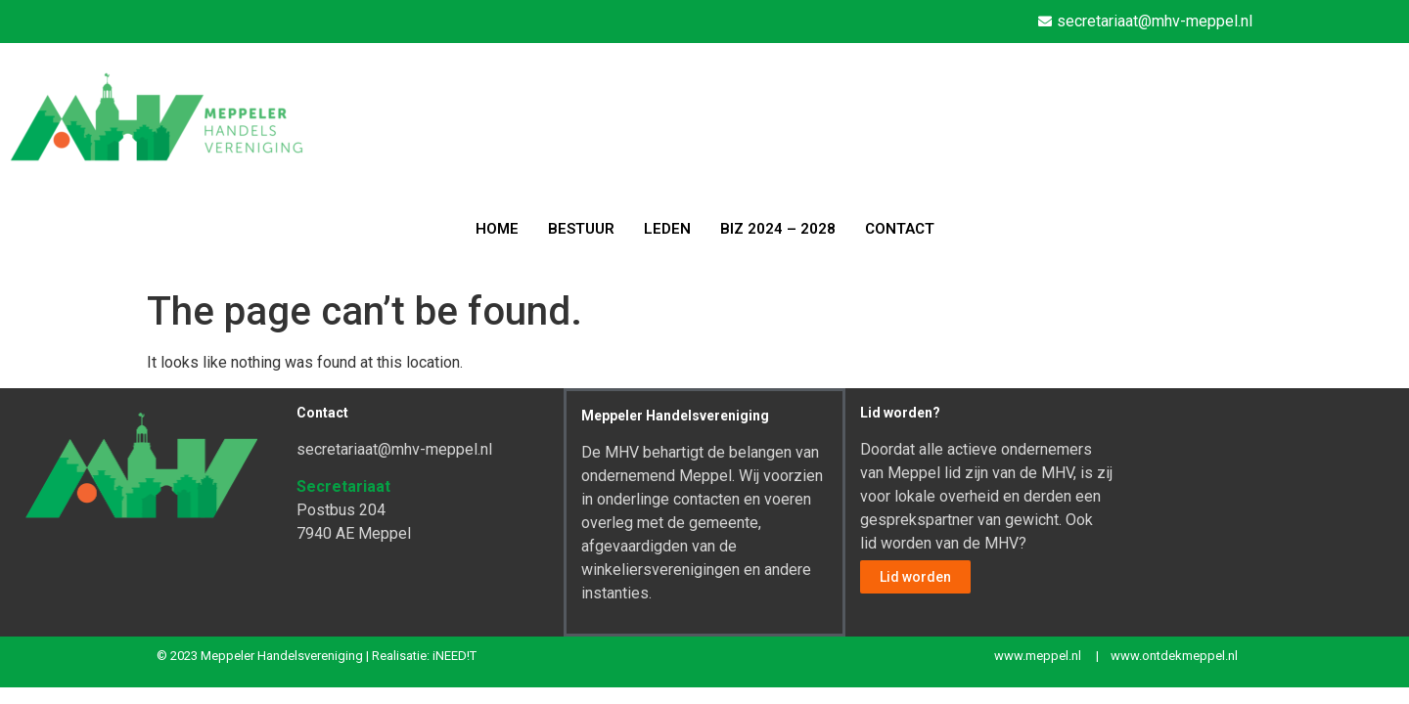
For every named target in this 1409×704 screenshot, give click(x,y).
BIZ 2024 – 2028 (778, 229)
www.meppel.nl (1037, 655)
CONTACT (899, 229)
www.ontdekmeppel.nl (1174, 655)
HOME (497, 229)
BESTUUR (581, 229)
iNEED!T (454, 655)
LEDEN (667, 229)
